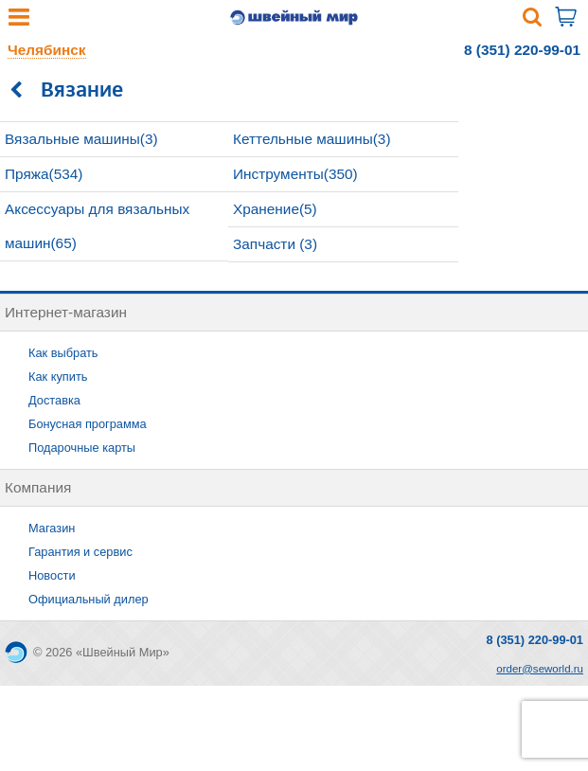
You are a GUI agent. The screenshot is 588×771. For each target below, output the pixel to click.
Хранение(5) (275, 209)
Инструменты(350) (295, 174)
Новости (52, 575)
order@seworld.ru (539, 668)
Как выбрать (63, 353)
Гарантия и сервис (80, 552)
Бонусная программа (87, 424)
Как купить (57, 376)
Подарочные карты (81, 447)
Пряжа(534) (43, 174)
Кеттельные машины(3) (312, 139)
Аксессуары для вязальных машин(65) (97, 226)
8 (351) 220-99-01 (522, 50)
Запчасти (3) (275, 244)
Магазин (51, 528)
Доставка (54, 400)
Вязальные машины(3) (81, 139)
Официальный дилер (88, 599)
